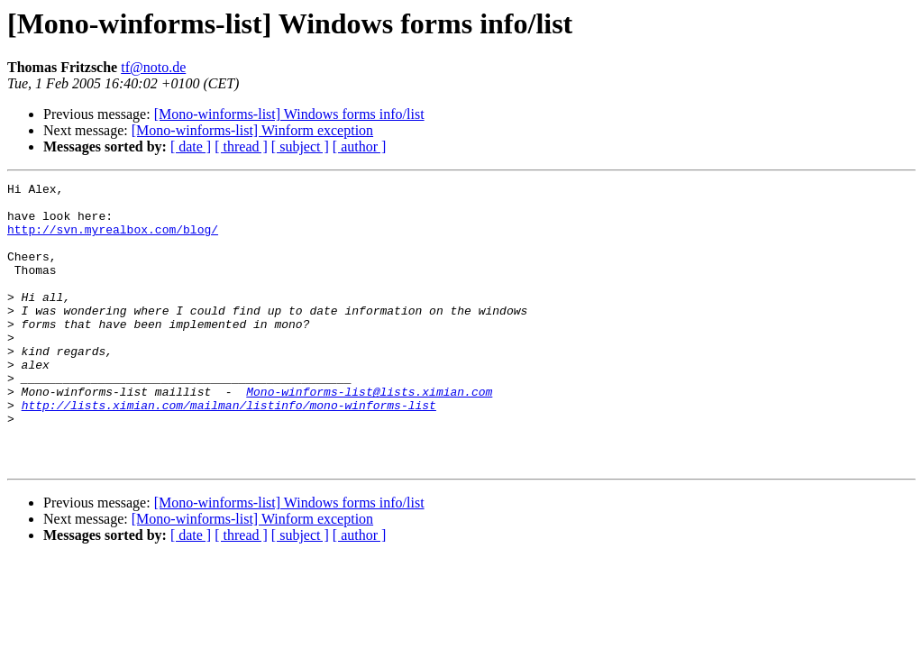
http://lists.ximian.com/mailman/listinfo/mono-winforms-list (229, 451)
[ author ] (360, 146)
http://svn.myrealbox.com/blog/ (112, 240)
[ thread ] (241, 146)
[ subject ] (300, 146)
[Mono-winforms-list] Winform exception (252, 130)
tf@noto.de (153, 67)
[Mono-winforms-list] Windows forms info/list (289, 114)
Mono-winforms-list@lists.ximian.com (369, 434)
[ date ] (190, 146)
